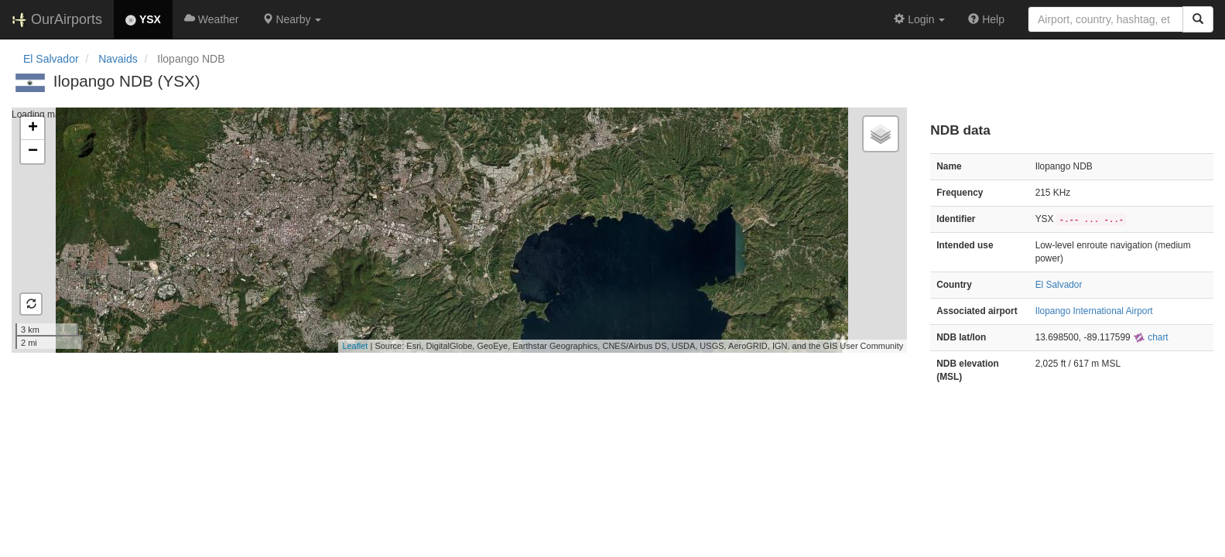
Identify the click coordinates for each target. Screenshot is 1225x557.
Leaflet (355, 345)
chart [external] (1151, 337)
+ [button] (33, 128)
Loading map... (457, 229)
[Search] (1197, 19)
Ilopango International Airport (1094, 311)
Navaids (118, 59)
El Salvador (51, 59)
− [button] (33, 151)
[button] (292, 19)
